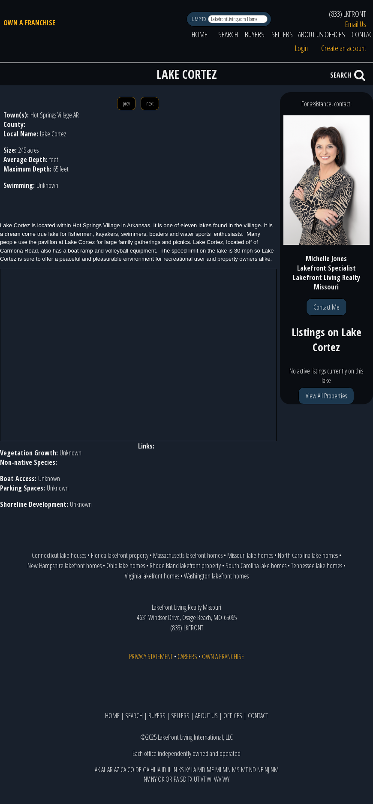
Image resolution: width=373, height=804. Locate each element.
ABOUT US (310, 34)
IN (174, 769)
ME (210, 769)
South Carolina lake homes (256, 565)
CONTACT (258, 715)
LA (193, 769)
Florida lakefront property (119, 555)
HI (152, 769)
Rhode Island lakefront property (185, 565)
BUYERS (255, 34)
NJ (267, 769)
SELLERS (282, 34)
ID (164, 769)
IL (169, 769)
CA (123, 769)
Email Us (355, 24)
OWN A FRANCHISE (29, 22)
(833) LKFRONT (347, 14)
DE (138, 769)
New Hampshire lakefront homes (64, 565)
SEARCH (228, 34)
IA (158, 769)
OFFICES (335, 34)
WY (226, 779)
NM (275, 769)
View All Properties (326, 395)
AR (110, 769)
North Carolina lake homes (308, 555)
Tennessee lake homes (316, 565)
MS (236, 769)
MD (201, 769)
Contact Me (326, 307)
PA (176, 779)
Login (301, 48)
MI (218, 769)
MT (244, 769)
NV (147, 779)
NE (260, 769)
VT (203, 779)
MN (227, 769)
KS (181, 769)
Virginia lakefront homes (152, 576)
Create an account (343, 48)
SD (183, 779)
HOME (200, 34)
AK (97, 769)
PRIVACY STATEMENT (151, 656)
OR (168, 779)
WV (217, 779)
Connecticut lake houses (59, 555)
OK (161, 779)
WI (210, 779)
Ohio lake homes (125, 565)
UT (196, 779)
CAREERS (187, 656)
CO (130, 769)
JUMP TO (198, 19)
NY (153, 779)
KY (187, 769)
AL (103, 769)
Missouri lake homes (250, 555)
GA (146, 769)
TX (190, 779)
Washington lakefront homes (216, 576)
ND (252, 769)
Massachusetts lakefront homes (188, 555)
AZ (116, 769)
